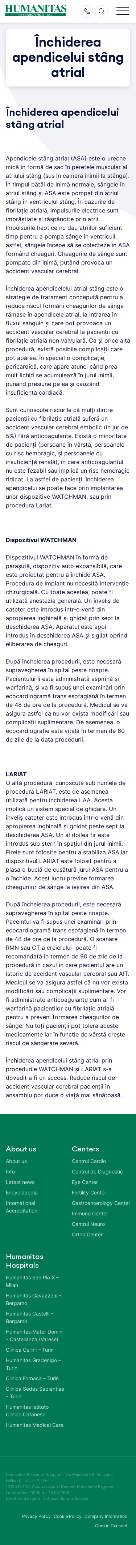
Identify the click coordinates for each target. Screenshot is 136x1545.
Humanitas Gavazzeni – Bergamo (33, 1299)
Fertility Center (89, 1192)
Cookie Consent (111, 1525)
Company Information (106, 1516)
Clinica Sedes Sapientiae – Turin (35, 1392)
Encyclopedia (22, 1192)
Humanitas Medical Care (34, 1425)
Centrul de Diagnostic (97, 1171)
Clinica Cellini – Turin (30, 1350)
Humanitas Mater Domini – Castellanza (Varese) (34, 1335)
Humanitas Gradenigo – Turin (33, 1364)
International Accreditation (21, 1207)
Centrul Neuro (88, 1224)
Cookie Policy (68, 1516)
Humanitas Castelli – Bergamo (29, 1317)
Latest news (20, 1182)
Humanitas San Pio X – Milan (32, 1281)
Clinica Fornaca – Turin (32, 1378)
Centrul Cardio (89, 1161)
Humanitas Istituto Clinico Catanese (27, 1410)
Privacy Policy (36, 1516)
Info (10, 1171)
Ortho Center (87, 1234)
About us (16, 1161)
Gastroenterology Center (101, 1203)
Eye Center (85, 1182)
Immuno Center (90, 1213)
